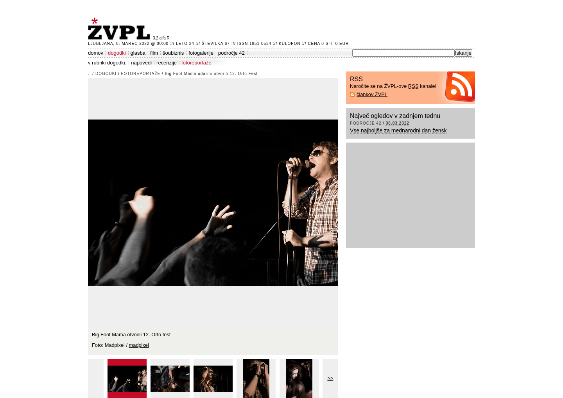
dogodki (117, 53)
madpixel (139, 345)
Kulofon (289, 43)
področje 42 (231, 53)
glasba (138, 53)
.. (89, 73)
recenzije (166, 63)
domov (95, 53)
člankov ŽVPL (372, 94)
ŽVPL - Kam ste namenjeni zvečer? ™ (120, 29)
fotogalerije (200, 53)
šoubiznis (173, 53)
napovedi (141, 63)
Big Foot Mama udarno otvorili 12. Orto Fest (211, 73)
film (154, 53)
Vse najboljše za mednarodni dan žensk (398, 130)
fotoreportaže (196, 63)
